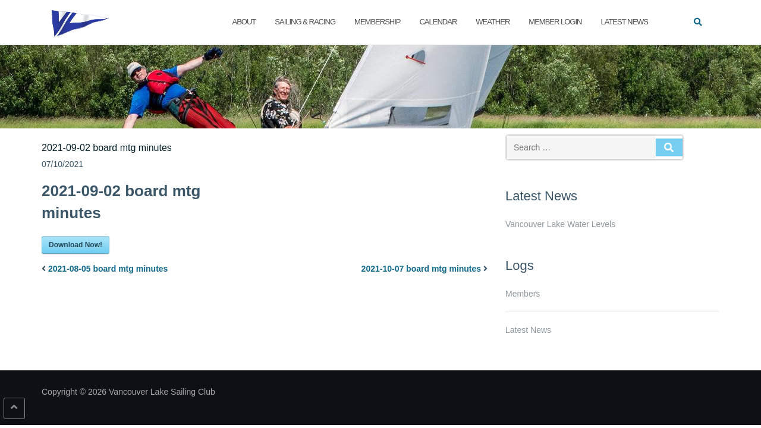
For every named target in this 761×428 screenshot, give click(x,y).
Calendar (438, 21)
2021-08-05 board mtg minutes (108, 268)
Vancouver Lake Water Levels (560, 224)
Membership (377, 21)
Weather (493, 21)
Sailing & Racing (305, 21)
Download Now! (75, 245)
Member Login (555, 21)
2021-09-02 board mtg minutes (107, 148)
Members (522, 293)
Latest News (624, 21)
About (244, 21)
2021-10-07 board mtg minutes (421, 268)
